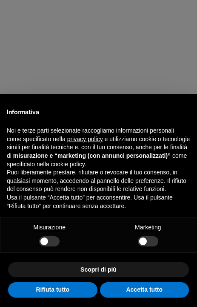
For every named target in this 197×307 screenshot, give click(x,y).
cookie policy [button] (68, 164)
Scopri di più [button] (98, 269)
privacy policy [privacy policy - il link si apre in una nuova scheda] (85, 139)
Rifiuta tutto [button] (52, 289)
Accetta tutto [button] (144, 289)
